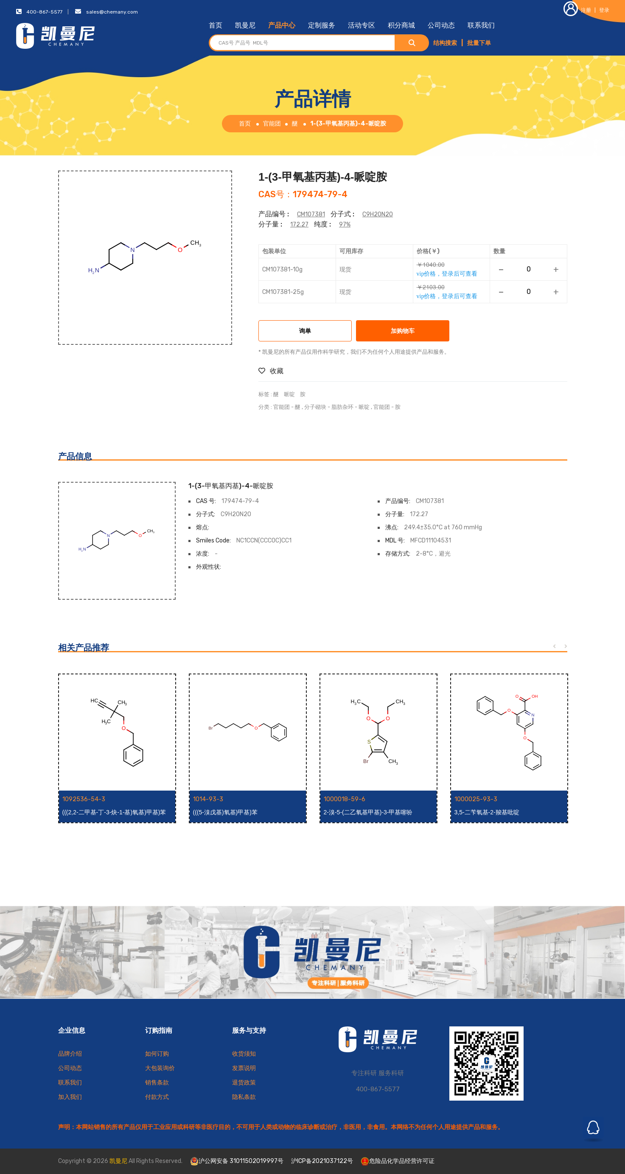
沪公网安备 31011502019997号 (236, 1161)
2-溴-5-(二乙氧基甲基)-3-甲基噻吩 (368, 812)
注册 (577, 10)
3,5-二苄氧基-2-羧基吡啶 (486, 812)
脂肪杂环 (342, 407)
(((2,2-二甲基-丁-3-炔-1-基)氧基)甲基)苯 (114, 812)
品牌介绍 (70, 1053)
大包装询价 (160, 1068)
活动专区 (361, 25)
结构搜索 (445, 43)
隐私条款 (244, 1097)
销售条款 (157, 1082)
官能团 (272, 123)
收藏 (270, 371)
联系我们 (481, 25)
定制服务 (321, 25)
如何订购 (157, 1053)
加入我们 (70, 1097)
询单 (305, 331)
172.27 (299, 224)
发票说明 (244, 1068)
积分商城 (401, 25)
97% (344, 224)
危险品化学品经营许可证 (397, 1161)
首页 (215, 25)
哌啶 (289, 394)
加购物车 (403, 331)
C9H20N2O (377, 214)
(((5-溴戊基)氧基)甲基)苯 (225, 812)
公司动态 (441, 25)
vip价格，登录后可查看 (447, 273)
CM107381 (311, 214)
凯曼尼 (245, 25)
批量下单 (479, 43)
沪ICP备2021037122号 (322, 1161)
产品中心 (281, 25)
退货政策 (244, 1082)
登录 (604, 10)
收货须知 (244, 1053)
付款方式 (157, 1097)
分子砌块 (315, 407)
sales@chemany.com (112, 12)
